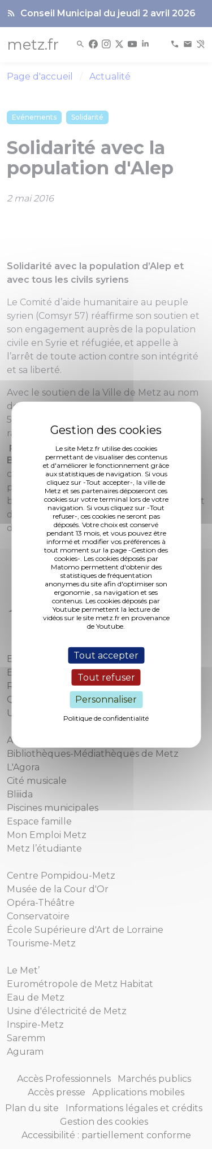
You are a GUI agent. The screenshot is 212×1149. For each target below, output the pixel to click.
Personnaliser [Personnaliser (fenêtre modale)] (106, 699)
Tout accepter (106, 655)
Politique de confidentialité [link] (106, 717)
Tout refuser (106, 677)
